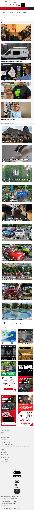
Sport (18, 12)
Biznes (24, 12)
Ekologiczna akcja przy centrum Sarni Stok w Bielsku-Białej (11, 100)
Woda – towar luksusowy (6, 435)
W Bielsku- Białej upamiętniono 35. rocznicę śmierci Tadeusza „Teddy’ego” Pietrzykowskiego (16, 41)
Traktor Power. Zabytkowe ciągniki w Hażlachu (16, 299)
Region (4, 12)
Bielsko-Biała (3, 25)
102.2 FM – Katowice (5, 453)
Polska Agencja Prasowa (5, 423)
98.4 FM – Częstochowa (6, 450)
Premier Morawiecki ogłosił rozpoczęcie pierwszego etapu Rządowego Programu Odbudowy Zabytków (14, 140)
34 (11, 323)
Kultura (4, 15)
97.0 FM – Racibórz (5, 448)
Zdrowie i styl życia (15, 15)
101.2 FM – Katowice (5, 451)
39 (18, 323)
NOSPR (2, 424)
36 (13, 323)
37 (15, 323)
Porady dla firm (4, 431)
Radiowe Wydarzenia (8, 18)
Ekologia (9, 83)
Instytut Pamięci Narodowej (6, 426)
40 (20, 323)
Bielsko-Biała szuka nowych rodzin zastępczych (9, 119)
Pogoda (11, 12)
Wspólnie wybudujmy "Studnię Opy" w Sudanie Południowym (13, 443)
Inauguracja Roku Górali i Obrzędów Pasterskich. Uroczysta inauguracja (15, 438)
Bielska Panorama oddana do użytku (13, 319)
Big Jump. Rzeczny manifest (10, 201)
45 (23, 323)
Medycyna (9, 64)
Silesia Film (3, 428)
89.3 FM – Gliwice (4, 446)
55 (26, 323)
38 (16, 323)
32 (7, 323)
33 (9, 323)
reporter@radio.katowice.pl (14, 0)
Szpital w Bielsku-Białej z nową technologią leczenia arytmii (11, 80)
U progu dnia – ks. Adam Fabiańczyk (8, 436)
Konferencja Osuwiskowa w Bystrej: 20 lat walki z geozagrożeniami (12, 61)
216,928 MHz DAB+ (4, 457)
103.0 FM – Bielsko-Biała (5, 455)
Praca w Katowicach (5, 430)
